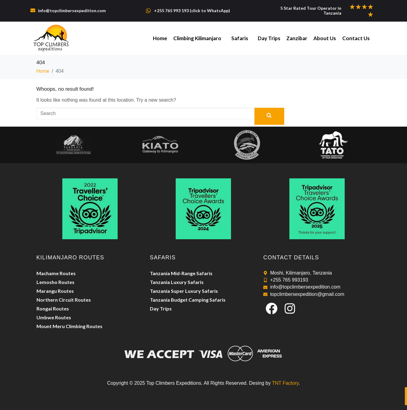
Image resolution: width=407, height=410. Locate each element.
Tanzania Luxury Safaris (177, 282)
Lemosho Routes (55, 282)
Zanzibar (297, 38)
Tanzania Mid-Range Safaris (181, 273)
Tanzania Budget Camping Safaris (188, 300)
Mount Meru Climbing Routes (69, 326)
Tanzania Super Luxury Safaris (184, 291)
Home (160, 38)
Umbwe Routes (53, 317)
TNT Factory (285, 383)
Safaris (240, 38)
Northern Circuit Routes (63, 300)
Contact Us (356, 38)
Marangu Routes (55, 291)
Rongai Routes (52, 308)
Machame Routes (56, 273)
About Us (325, 38)
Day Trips (269, 38)
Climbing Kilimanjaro (198, 38)
